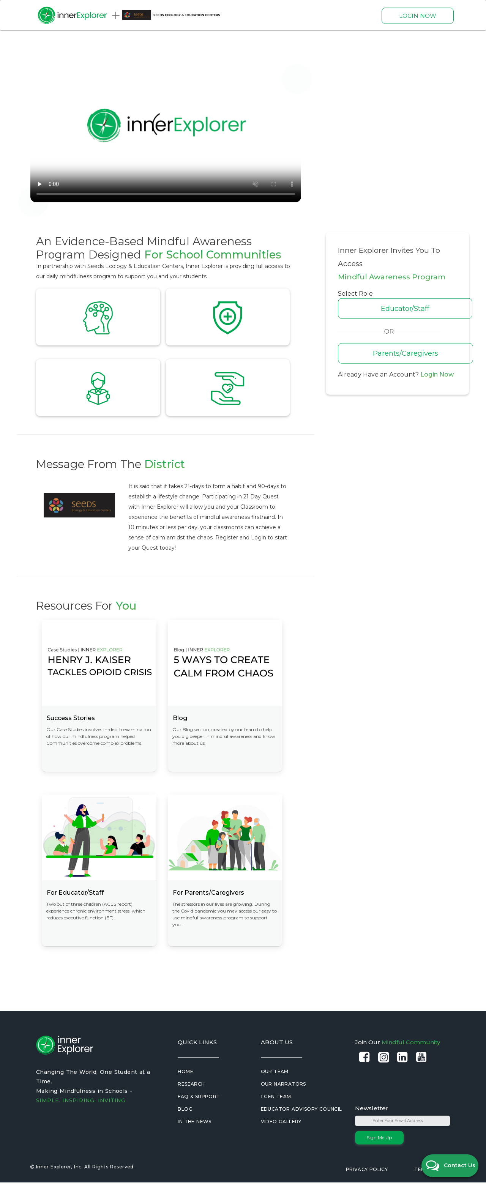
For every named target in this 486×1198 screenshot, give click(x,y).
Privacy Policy (367, 1185)
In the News (194, 1137)
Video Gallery (281, 1137)
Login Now (437, 374)
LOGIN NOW (417, 15)
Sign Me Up (379, 1153)
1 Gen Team (276, 1112)
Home (185, 1087)
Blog (185, 1124)
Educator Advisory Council (301, 1124)
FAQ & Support (199, 1112)
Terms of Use (433, 1185)
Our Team (275, 1087)
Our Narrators (283, 1099)
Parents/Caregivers (405, 353)
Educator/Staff (405, 308)
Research (191, 1099)
